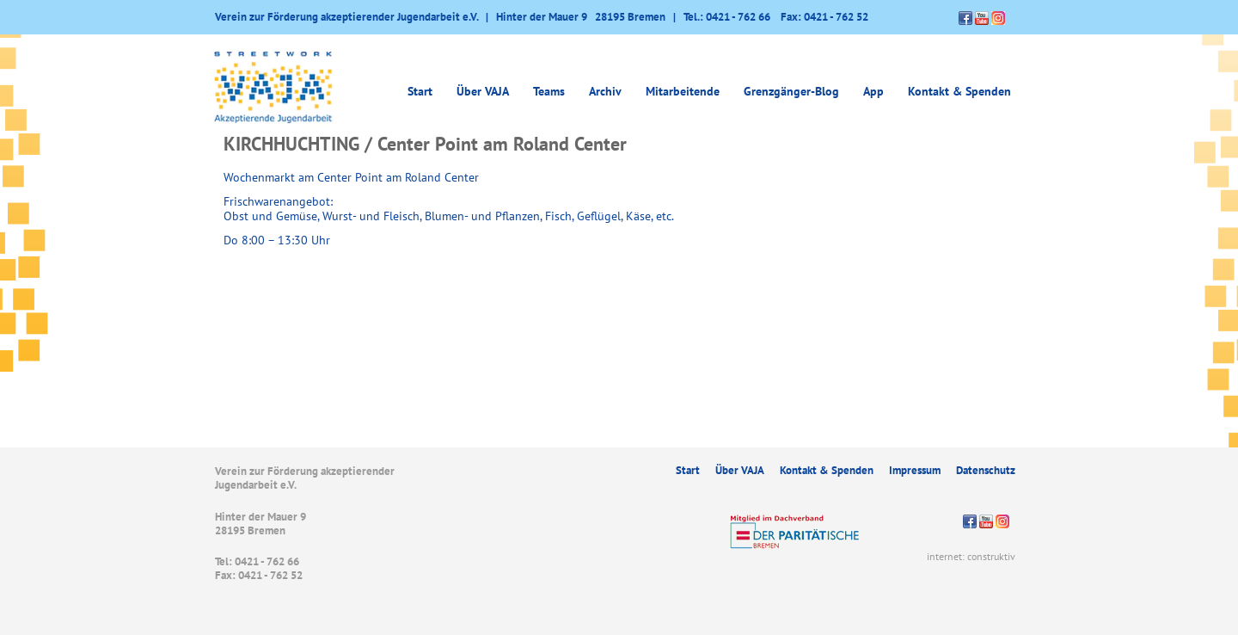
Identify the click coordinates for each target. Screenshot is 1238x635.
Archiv (605, 91)
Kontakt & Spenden (959, 91)
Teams (549, 91)
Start (420, 91)
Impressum (915, 470)
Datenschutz (985, 470)
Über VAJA (483, 91)
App (873, 91)
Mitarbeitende (683, 91)
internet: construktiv (971, 556)
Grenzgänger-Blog (791, 91)
